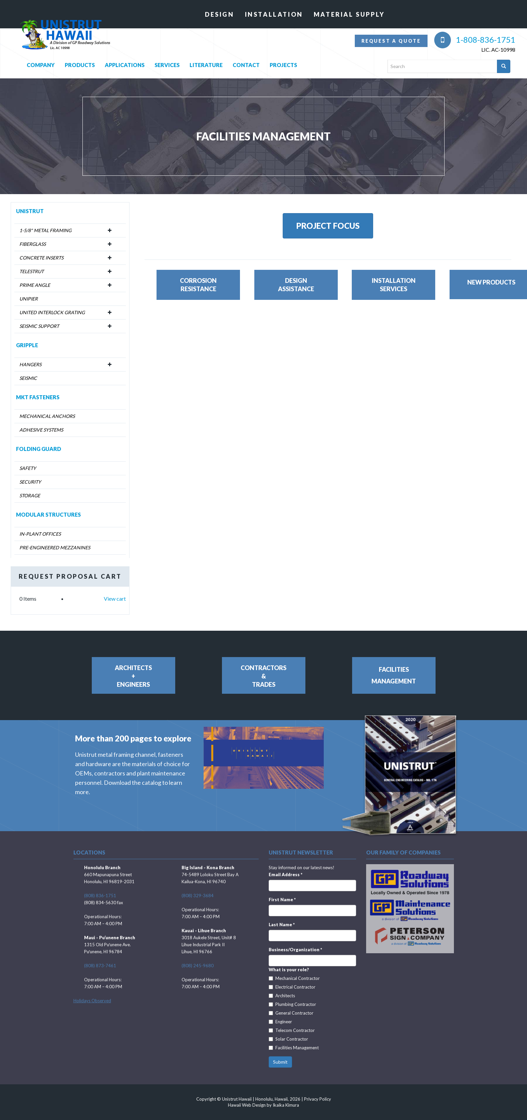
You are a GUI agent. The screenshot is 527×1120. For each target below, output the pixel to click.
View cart (115, 598)
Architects (282, 995)
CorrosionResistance (198, 285)
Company (41, 63)
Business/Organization (295, 949)
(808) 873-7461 (100, 965)
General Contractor (291, 1013)
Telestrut (31, 271)
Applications (125, 63)
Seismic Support (39, 326)
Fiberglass (32, 244)
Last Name (282, 924)
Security (30, 482)
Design (219, 14)
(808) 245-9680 (198, 965)
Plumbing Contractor (292, 1004)
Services (167, 63)
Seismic (28, 378)
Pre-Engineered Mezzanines (54, 547)
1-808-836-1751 (474, 39)
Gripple (27, 345)
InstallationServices (394, 285)
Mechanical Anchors (47, 416)
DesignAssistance (296, 285)
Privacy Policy (317, 1099)
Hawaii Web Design (247, 1105)
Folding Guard (38, 449)
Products (80, 63)
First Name (282, 899)
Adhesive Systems (41, 430)
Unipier (28, 299)
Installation (274, 14)
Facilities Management (294, 1047)
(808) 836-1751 (100, 895)
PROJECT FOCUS (327, 225)
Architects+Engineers (133, 676)
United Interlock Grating (52, 312)
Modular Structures (48, 514)
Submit (280, 1062)
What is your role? (289, 969)
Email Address (285, 874)
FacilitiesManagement (393, 675)
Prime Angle (34, 285)
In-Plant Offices (40, 534)
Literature (206, 63)
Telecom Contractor (292, 1030)
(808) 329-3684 (198, 895)
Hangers (30, 364)
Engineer (280, 1021)
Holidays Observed (92, 1000)
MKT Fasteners (37, 397)
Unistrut (30, 211)
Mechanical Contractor (294, 978)
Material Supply (349, 14)
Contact (246, 63)
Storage (29, 495)
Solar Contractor (288, 1039)
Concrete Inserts (41, 257)
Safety (27, 468)
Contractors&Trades (263, 676)
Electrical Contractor (292, 987)
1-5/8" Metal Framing (45, 230)
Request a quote (391, 41)
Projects (283, 63)
